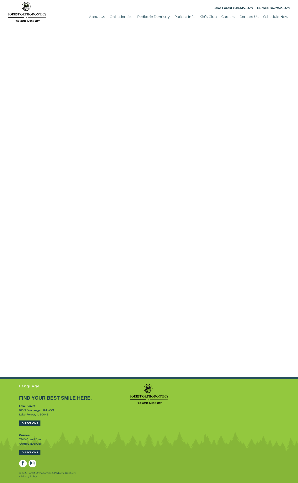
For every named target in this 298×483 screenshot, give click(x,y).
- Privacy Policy (28, 476)
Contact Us (249, 17)
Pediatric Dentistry (153, 17)
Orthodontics (121, 17)
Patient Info (184, 17)
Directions (30, 423)
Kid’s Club (208, 17)
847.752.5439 (280, 8)
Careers (228, 17)
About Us (97, 17)
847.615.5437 (243, 8)
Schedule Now (275, 17)
